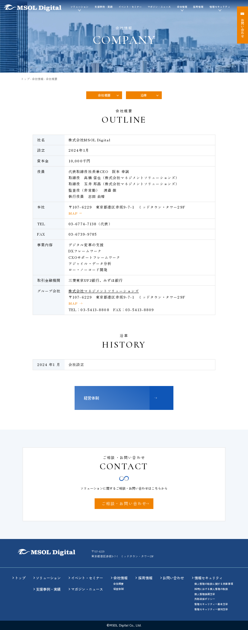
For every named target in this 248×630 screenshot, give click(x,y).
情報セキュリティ (208, 577)
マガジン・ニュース (159, 6)
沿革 (143, 95)
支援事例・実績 (104, 6)
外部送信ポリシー (204, 599)
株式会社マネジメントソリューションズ (103, 290)
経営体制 (91, 398)
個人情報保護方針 (204, 594)
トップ (25, 79)
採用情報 (198, 6)
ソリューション (48, 577)
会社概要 (104, 95)
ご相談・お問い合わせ (124, 503)
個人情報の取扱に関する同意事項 (213, 583)
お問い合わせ (173, 577)
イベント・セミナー (130, 6)
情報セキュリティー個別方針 (211, 609)
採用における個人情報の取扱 (211, 589)
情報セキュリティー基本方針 (211, 604)
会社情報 (38, 79)
